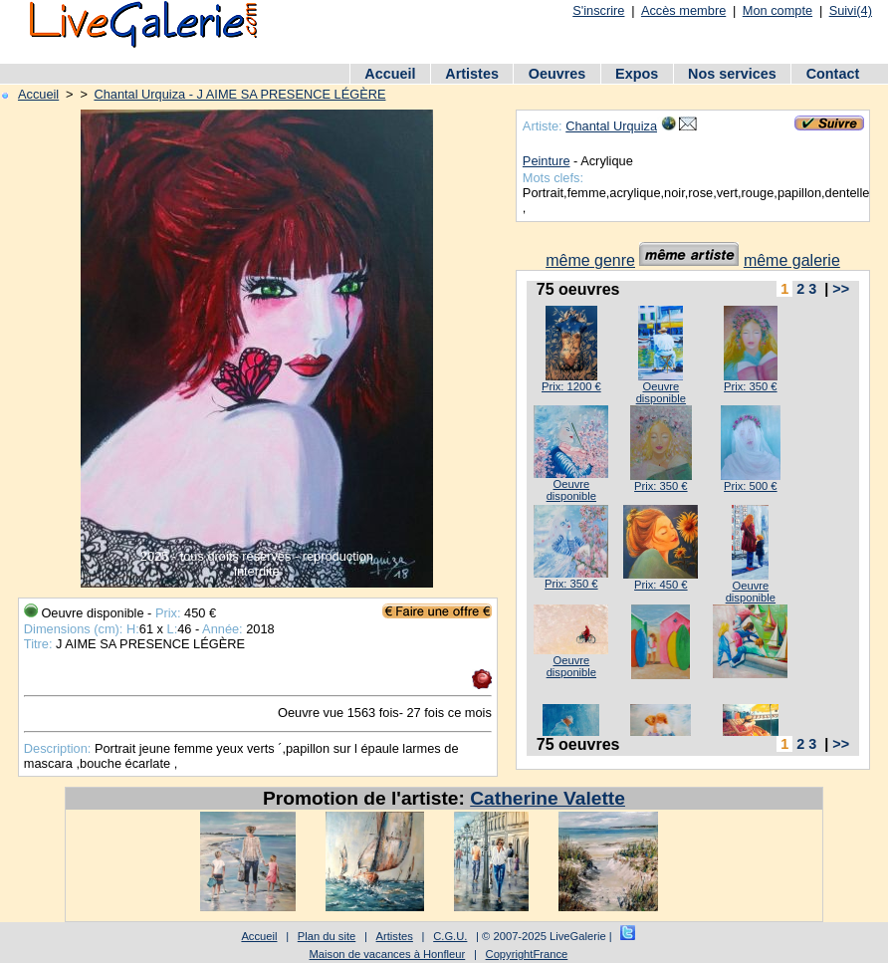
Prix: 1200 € (571, 386)
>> (840, 289)
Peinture (546, 160)
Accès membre (683, 10)
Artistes (472, 74)
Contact (833, 74)
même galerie (792, 260)
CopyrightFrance (527, 954)
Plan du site (326, 936)
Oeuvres (557, 74)
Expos (636, 74)
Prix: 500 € (750, 486)
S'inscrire (598, 10)
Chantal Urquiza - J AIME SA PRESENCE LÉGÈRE (239, 94)
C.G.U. (450, 936)
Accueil (389, 74)
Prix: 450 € (660, 585)
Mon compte (777, 10)
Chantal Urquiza (611, 126)
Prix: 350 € (750, 386)
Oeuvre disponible (661, 392)
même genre (590, 260)
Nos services (732, 74)
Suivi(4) (850, 10)
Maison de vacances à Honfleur (388, 954)
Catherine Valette (547, 798)
